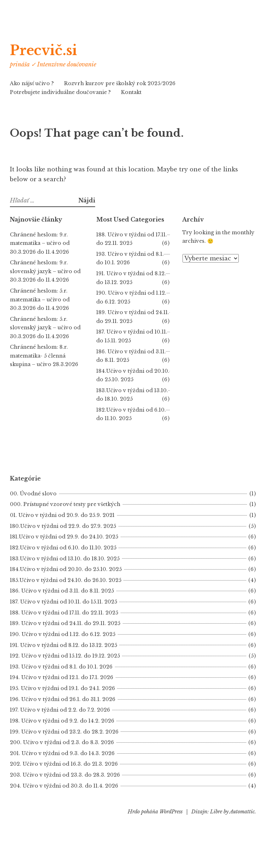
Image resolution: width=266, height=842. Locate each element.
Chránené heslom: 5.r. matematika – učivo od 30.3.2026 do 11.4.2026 (40, 299)
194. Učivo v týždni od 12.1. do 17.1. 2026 (61, 677)
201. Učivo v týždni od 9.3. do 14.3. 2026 (62, 753)
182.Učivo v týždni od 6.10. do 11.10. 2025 (63, 547)
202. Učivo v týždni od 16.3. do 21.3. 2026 (64, 764)
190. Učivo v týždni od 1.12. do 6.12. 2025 (62, 634)
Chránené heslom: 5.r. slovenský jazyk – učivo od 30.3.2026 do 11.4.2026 (45, 328)
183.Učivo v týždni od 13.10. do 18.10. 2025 (65, 558)
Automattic (242, 811)
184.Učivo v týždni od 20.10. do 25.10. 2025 (66, 569)
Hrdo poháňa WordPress (155, 811)
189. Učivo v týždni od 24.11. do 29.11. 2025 (65, 623)
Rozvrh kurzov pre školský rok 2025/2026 (119, 83)
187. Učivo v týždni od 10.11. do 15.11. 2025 (63, 602)
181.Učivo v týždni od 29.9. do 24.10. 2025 (64, 537)
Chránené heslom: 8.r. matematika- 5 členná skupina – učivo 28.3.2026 (44, 355)
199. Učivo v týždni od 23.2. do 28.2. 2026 (64, 732)
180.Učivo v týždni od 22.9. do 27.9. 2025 (63, 526)
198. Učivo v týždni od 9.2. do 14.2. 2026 (62, 721)
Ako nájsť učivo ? (32, 83)
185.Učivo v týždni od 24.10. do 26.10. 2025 (65, 580)
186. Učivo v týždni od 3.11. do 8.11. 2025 (62, 591)
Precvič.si (52, 49)
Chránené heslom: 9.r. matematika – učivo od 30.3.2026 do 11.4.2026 (40, 243)
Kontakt (131, 92)
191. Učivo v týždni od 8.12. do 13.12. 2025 (63, 645)
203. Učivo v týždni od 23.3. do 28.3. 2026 (65, 775)
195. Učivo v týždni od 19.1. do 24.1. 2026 (62, 688)
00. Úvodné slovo (33, 493)
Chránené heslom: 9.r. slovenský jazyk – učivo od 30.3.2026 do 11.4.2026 (45, 271)
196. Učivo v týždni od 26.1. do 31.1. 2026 (62, 699)
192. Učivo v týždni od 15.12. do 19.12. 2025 (65, 656)
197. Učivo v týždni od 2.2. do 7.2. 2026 (60, 710)
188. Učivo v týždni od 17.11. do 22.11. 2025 (64, 613)
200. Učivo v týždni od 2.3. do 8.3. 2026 (62, 742)
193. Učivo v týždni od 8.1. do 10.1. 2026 (61, 667)
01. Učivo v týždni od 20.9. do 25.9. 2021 (62, 515)
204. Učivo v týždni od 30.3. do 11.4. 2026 (64, 786)
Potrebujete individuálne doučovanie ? (60, 92)
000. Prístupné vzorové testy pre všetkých (65, 504)
